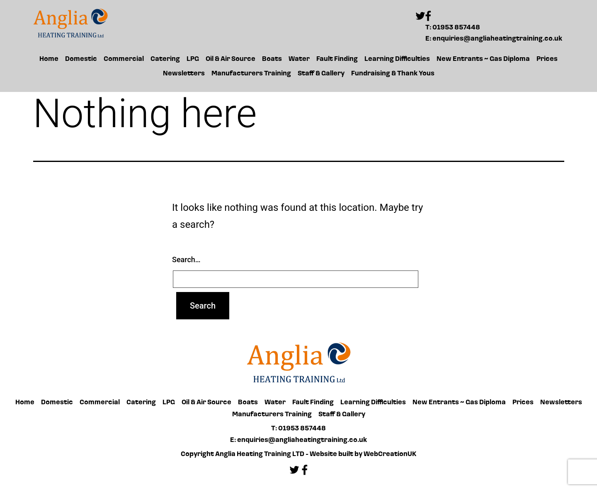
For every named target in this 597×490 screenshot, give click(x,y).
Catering (165, 59)
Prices (547, 59)
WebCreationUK (390, 454)
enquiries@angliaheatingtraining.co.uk (497, 39)
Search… (186, 259)
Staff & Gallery (321, 73)
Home (48, 59)
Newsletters (184, 73)
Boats (272, 59)
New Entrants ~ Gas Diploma (483, 59)
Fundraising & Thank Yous (392, 73)
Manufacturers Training (251, 73)
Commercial (124, 59)
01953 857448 (456, 27)
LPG (193, 59)
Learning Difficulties (397, 59)
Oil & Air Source (230, 59)
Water (299, 59)
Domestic (81, 59)
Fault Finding (337, 59)
